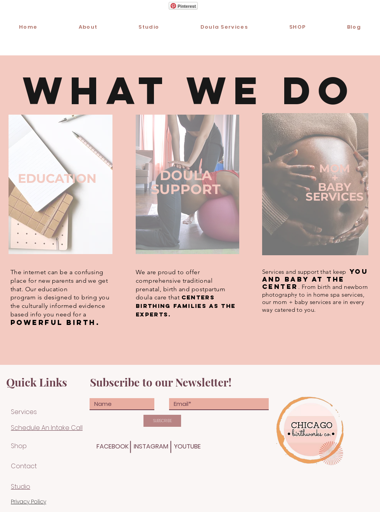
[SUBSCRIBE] (162, 421)
